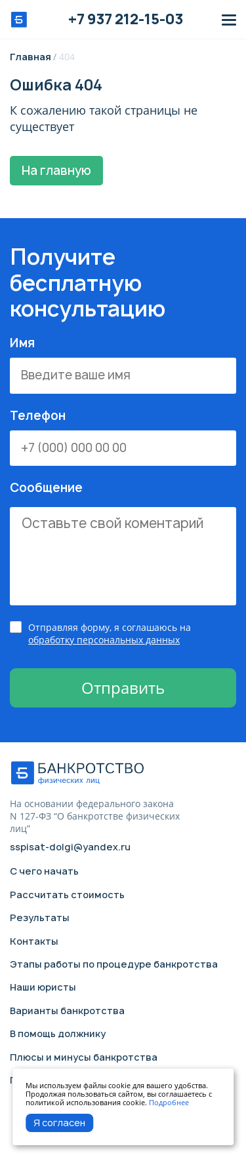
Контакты (34, 941)
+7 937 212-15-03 (125, 20)
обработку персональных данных (104, 640)
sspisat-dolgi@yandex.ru (70, 847)
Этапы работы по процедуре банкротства (114, 964)
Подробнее (169, 1102)
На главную (56, 170)
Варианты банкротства (67, 1010)
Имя (123, 365)
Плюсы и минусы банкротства (83, 1057)
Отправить (123, 687)
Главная (31, 56)
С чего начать (44, 871)
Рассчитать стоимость (67, 894)
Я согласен (59, 1122)
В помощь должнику (58, 1033)
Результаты (40, 917)
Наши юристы (43, 987)
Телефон (123, 437)
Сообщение (123, 543)
